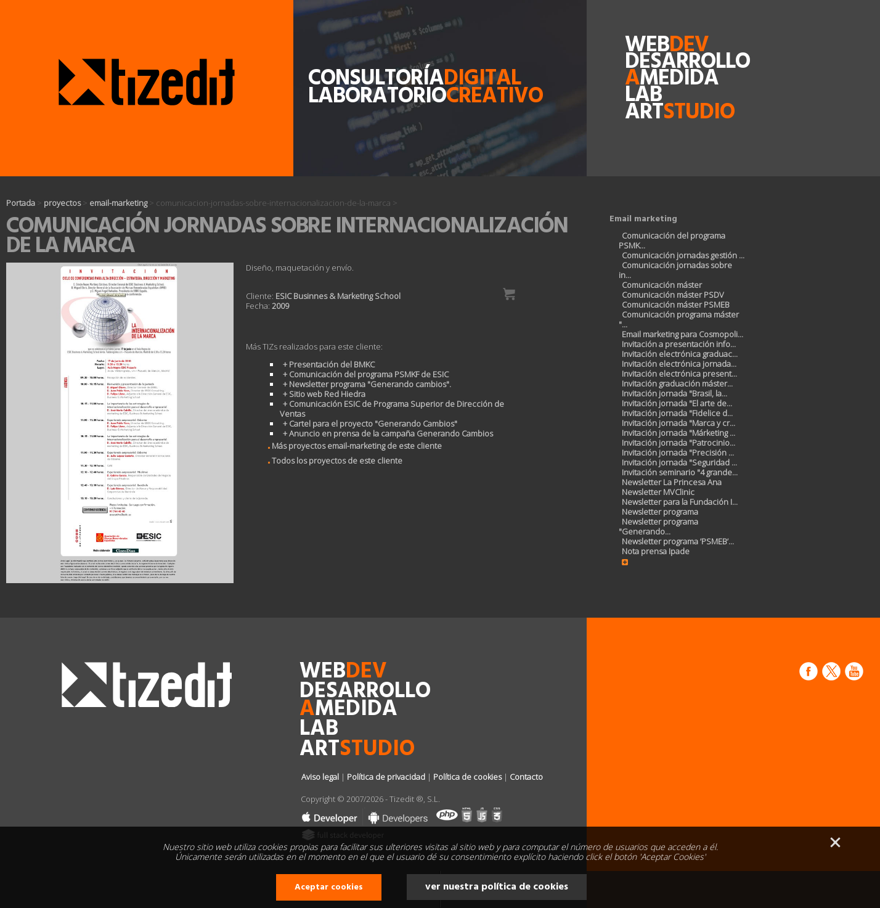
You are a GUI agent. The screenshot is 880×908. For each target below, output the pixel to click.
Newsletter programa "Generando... (658, 526)
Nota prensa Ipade (656, 551)
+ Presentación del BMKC (329, 364)
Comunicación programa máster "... (679, 319)
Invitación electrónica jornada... (679, 364)
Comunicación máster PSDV (673, 295)
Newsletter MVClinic (658, 492)
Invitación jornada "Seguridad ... (679, 462)
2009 (280, 305)
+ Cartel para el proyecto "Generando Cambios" (370, 423)
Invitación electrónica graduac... (680, 354)
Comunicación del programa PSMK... (672, 240)
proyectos (62, 202)
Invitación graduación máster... (677, 383)
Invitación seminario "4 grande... (680, 472)
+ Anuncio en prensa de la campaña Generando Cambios (388, 433)
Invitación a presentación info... (679, 344)
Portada (20, 202)
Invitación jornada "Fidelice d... (677, 413)
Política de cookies (467, 776)
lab (643, 95)
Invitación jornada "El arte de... (677, 403)
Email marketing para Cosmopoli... (682, 334)
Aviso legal (320, 776)
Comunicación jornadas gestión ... (683, 255)
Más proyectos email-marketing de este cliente (351, 445)
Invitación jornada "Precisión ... (678, 452)
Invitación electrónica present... (679, 373)
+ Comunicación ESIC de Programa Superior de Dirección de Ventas (392, 409)
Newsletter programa (660, 512)
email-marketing (118, 202)
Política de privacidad (386, 776)
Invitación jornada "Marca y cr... (678, 423)
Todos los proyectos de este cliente (331, 460)
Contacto (526, 776)
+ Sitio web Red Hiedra (324, 394)
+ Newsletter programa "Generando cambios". (367, 384)
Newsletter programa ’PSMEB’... (678, 541)
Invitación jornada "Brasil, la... (674, 393)
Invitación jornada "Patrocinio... (678, 443)
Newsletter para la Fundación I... (680, 502)
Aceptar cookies (329, 887)
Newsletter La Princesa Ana (672, 482)
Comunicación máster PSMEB (676, 304)
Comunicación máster (662, 285)
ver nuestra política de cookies (496, 887)
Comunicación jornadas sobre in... (675, 270)
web (651, 45)
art (651, 112)
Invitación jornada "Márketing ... (678, 433)
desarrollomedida (651, 70)
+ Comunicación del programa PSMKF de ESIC (366, 374)
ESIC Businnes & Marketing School (338, 295)
